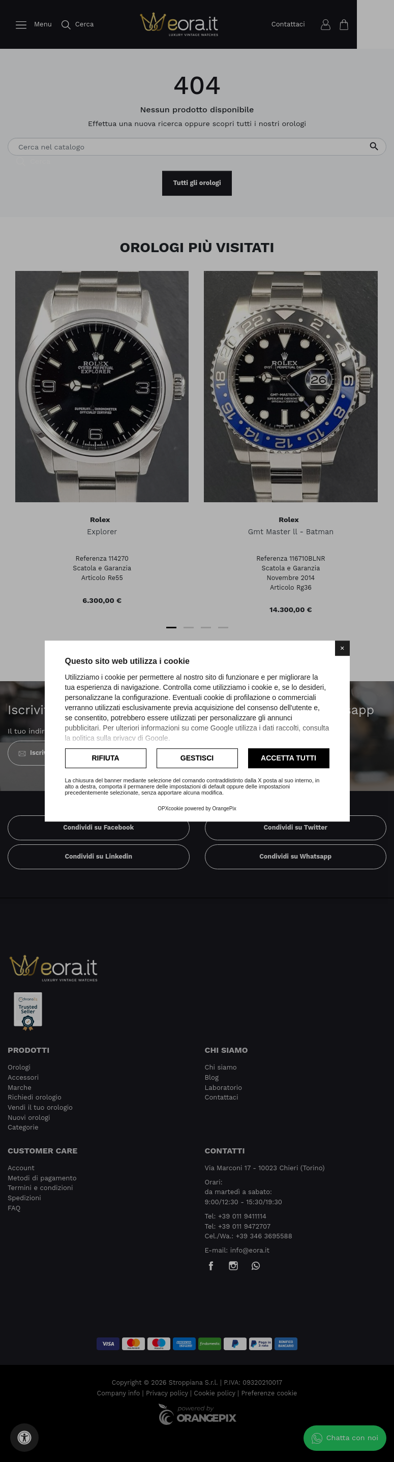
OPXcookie (170, 808)
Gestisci (197, 758)
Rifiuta (105, 758)
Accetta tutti (288, 758)
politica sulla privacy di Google (120, 738)
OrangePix (224, 808)
